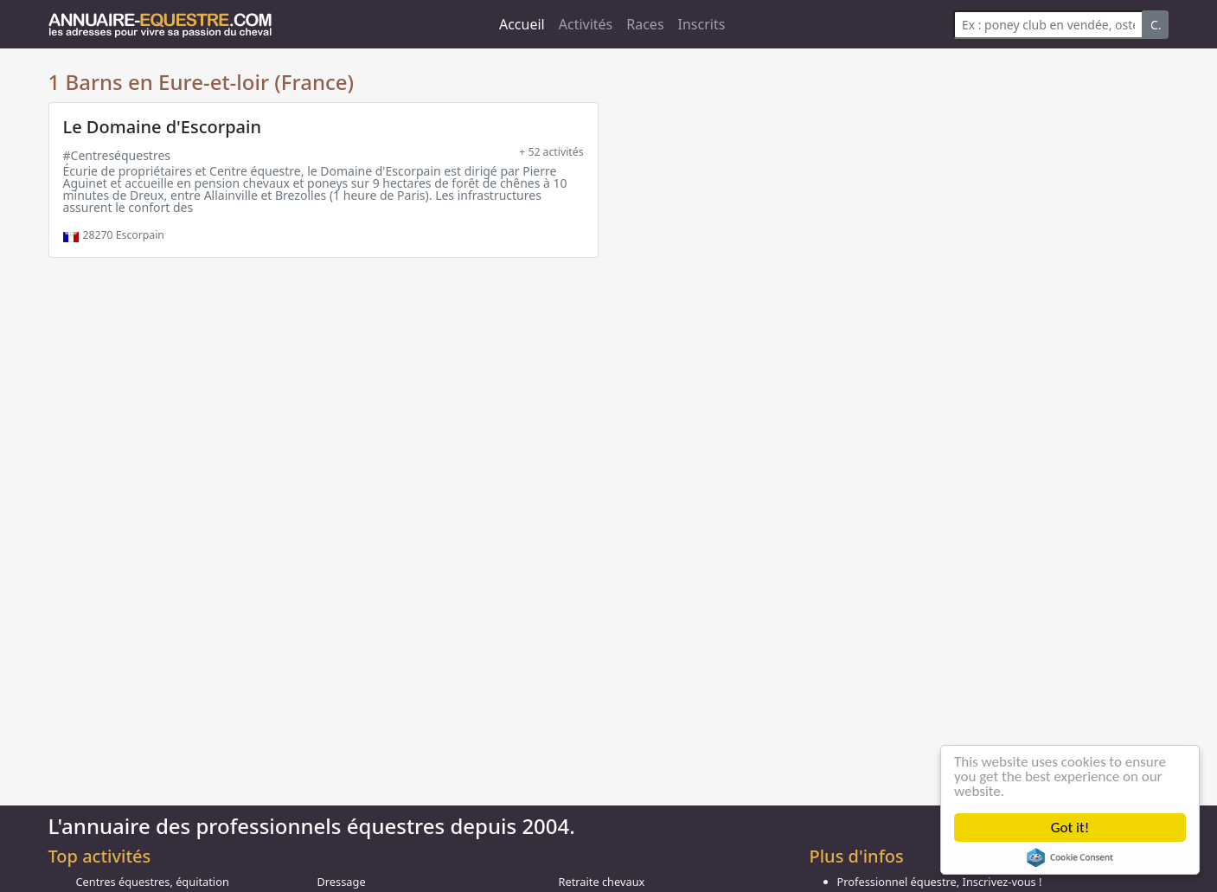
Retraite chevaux (602, 881)
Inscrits (702, 24)
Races (644, 24)
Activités (586, 24)
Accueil (522, 24)
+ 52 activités (551, 151)
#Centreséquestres (117, 155)
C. (1156, 24)
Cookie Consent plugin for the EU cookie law (1070, 857)
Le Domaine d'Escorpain (162, 126)
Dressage (341, 881)
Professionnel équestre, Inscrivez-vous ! (939, 881)
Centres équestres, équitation (152, 881)
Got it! (1070, 827)
